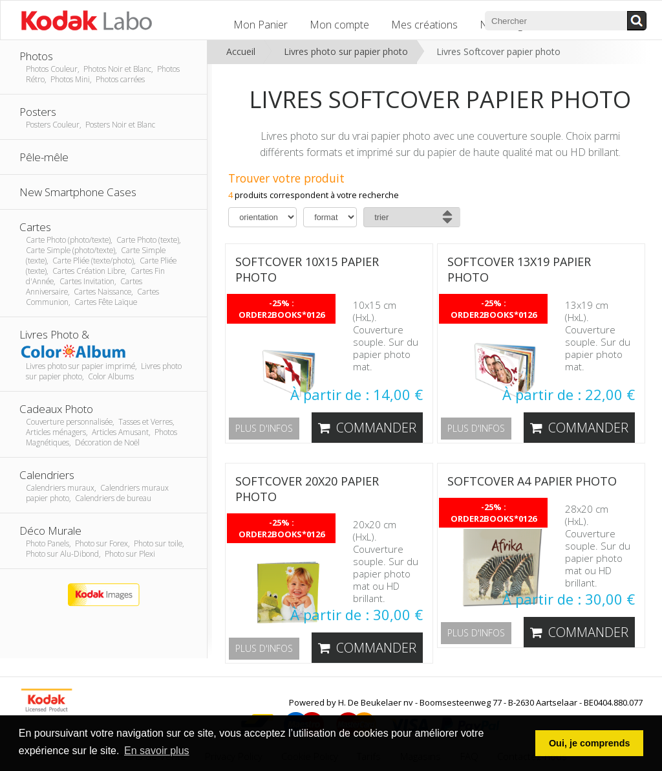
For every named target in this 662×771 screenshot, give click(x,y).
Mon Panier (260, 24)
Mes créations (424, 24)
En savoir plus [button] (156, 750)
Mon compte (339, 24)
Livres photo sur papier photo (346, 51)
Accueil (240, 51)
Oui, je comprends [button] (589, 743)
